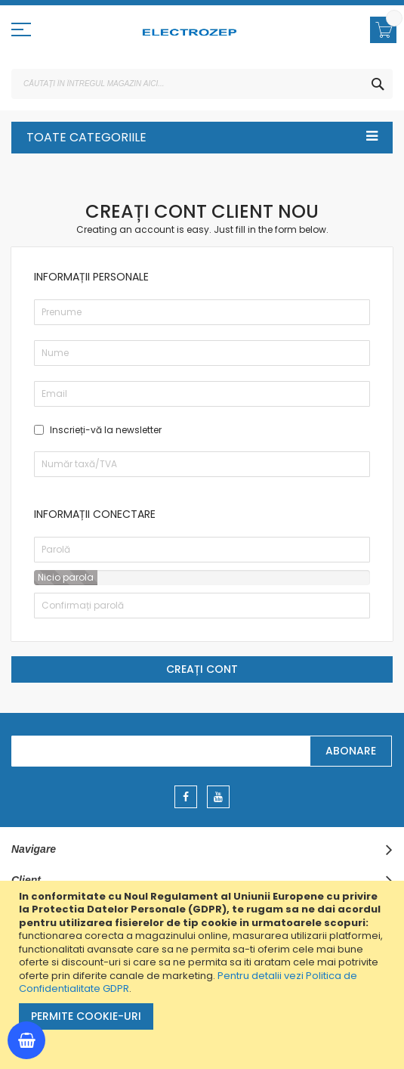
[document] (204, 975)
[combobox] (202, 84)
